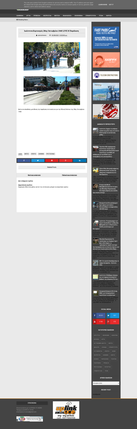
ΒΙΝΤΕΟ (56, 15)
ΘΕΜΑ (114, 351)
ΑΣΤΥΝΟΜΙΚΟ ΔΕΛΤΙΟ (100, 343)
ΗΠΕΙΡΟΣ (33, 154)
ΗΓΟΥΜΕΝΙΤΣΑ (98, 351)
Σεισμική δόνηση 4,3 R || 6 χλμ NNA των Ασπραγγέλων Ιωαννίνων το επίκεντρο (108, 293)
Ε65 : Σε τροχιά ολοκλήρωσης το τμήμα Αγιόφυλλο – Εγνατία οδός (109, 263)
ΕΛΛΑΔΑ (104, 347)
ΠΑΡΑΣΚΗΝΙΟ (105, 359)
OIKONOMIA (105, 335)
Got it (111, 4)
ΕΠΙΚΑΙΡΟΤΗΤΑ (90, 15)
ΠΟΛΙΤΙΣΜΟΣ (97, 363)
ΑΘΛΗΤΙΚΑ (115, 335)
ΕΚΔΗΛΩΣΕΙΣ (67, 15)
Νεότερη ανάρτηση (34, 175)
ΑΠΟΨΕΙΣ (96, 339)
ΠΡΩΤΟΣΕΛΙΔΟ (50, 154)
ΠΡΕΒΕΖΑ (37, 15)
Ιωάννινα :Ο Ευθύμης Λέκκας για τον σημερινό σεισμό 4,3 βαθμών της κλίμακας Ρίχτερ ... (109, 277)
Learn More (102, 4)
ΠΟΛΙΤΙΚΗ (113, 359)
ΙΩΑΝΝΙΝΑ (19, 15)
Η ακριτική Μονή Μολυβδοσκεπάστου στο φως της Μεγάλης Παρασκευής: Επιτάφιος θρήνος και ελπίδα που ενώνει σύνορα (105, 189)
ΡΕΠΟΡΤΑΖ (108, 367)
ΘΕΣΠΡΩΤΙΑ (47, 15)
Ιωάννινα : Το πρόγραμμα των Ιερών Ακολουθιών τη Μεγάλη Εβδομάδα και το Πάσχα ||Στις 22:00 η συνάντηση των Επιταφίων (105, 225)
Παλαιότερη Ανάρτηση (69, 175)
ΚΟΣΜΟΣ (96, 359)
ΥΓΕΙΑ (100, 15)
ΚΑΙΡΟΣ (108, 15)
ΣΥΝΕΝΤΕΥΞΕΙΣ (98, 371)
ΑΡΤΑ (28, 15)
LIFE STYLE (97, 335)
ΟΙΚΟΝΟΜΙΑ (78, 15)
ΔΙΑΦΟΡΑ (96, 347)
